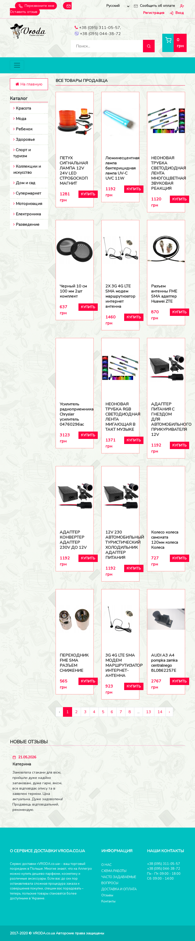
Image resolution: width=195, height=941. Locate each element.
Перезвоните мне (36, 5)
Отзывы (107, 895)
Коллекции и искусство (27, 169)
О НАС (106, 865)
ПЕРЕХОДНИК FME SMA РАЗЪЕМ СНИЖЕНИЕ (74, 663)
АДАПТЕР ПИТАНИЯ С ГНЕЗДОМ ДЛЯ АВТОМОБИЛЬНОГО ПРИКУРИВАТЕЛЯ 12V (166, 419)
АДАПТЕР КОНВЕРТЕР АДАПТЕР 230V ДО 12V (73, 540)
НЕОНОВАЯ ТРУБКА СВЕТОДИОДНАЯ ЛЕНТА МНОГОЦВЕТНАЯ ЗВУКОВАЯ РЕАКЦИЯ (166, 173)
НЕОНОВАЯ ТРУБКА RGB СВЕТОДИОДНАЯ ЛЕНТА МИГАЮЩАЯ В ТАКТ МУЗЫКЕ (120, 417)
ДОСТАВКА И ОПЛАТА (119, 889)
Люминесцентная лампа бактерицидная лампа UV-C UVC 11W (120, 168)
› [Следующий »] (169, 712)
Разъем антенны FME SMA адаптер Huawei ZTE (164, 294)
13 (148, 712)
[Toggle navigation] (17, 65)
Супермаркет (27, 193)
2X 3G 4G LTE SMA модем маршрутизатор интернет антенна (120, 296)
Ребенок (22, 129)
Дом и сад (24, 183)
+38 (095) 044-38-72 (98, 34)
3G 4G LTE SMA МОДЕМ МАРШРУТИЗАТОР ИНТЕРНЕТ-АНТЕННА (120, 665)
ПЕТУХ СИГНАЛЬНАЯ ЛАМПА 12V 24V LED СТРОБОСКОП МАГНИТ (74, 171)
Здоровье (24, 139)
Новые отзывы (29, 742)
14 (159, 712)
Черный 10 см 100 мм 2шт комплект (73, 291)
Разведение (26, 224)
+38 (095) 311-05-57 (97, 28)
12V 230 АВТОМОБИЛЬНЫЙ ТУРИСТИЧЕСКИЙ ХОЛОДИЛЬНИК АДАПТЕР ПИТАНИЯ (120, 545)
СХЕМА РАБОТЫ (113, 871)
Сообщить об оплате (154, 5)
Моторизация (27, 204)
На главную (28, 84)
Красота (22, 108)
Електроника (27, 214)
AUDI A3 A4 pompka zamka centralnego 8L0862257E (164, 663)
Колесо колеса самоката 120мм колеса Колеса (164, 540)
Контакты (108, 901)
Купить (88, 194)
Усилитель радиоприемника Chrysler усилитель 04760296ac (75, 414)
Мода (19, 119)
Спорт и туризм (22, 153)
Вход (176, 13)
